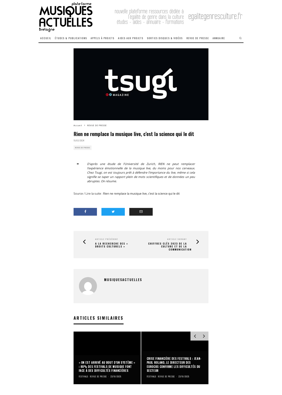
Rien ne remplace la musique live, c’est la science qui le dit (141, 194)
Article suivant (177, 239)
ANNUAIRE (219, 38)
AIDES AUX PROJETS (130, 38)
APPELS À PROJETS (103, 38)
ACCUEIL (45, 38)
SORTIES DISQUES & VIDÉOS (165, 38)
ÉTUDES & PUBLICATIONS (71, 38)
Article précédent (106, 239)
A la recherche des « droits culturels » (111, 245)
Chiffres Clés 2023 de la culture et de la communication (170, 246)
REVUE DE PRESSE (198, 38)
